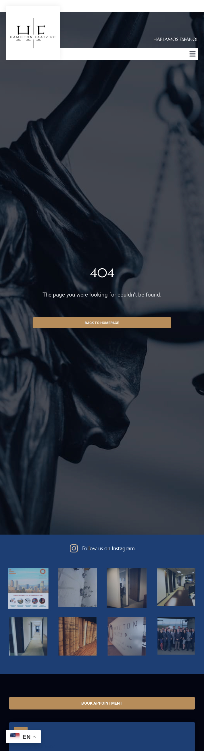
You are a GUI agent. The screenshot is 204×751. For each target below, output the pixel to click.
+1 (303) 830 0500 (34, 747)
